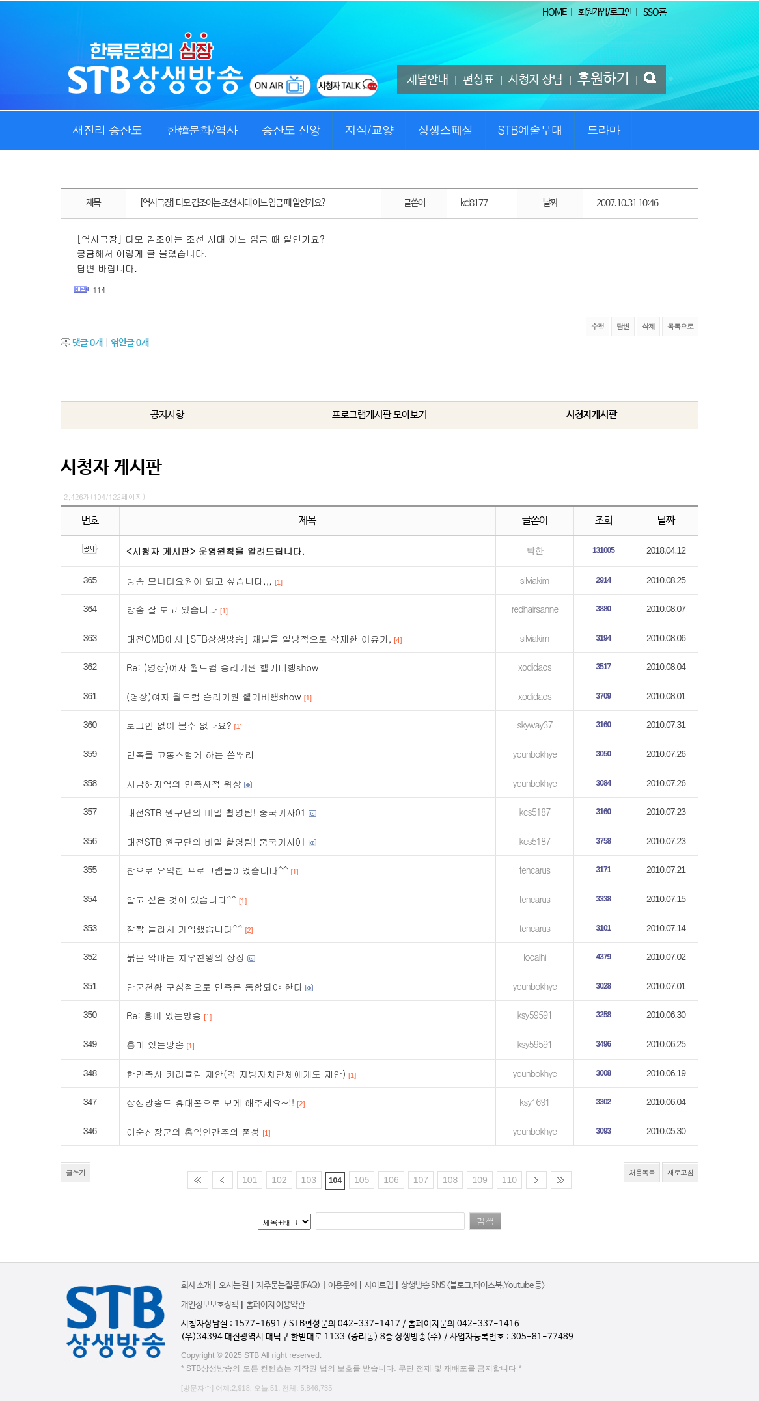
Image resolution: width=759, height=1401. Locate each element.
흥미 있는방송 (155, 1044)
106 (390, 1180)
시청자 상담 (535, 80)
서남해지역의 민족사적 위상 (184, 783)
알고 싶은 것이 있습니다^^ (181, 899)
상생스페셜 (445, 130)
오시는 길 (234, 1285)
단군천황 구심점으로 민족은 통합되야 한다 (214, 986)
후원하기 (603, 79)
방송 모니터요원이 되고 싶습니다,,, (199, 580)
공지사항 (167, 414)
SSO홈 (654, 12)
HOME (554, 12)
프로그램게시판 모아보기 (379, 414)
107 (420, 1180)
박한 (534, 550)
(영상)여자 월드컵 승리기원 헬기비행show (213, 696)
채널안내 (427, 80)
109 (479, 1180)
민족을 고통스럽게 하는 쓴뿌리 (190, 754)
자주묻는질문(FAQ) (288, 1285)
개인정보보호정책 (209, 1305)
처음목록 (642, 1172)
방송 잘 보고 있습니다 (171, 609)
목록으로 (680, 326)
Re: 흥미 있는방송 (163, 1015)
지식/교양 (369, 130)
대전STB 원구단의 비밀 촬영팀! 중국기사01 (216, 812)
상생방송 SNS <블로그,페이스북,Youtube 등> (473, 1285)
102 (278, 1180)
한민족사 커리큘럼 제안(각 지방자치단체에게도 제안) (236, 1073)
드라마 (603, 130)
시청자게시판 (591, 414)
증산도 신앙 (291, 130)
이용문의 (342, 1285)
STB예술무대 (530, 130)
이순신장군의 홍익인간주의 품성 (193, 1131)
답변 (622, 326)
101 (249, 1180)
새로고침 (680, 1172)
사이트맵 (379, 1285)
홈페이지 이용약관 (275, 1305)
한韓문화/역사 (202, 130)
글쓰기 (75, 1172)
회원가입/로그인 (604, 12)
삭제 (648, 326)
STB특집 (91, 169)
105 (361, 1180)
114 (99, 290)
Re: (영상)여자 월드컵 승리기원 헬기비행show (222, 667)
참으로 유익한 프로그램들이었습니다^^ (207, 870)
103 (308, 1180)
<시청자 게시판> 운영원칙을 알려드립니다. (215, 550)
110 (509, 1180)
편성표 (478, 80)
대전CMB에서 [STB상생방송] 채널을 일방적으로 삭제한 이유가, (258, 638)
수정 (597, 326)
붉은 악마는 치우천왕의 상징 (185, 957)
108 (450, 1180)
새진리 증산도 (107, 130)
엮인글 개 (130, 343)
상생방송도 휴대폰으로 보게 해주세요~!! (210, 1102)
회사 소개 (196, 1285)
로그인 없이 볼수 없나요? (179, 725)
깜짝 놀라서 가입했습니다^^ (184, 928)
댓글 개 (87, 343)
